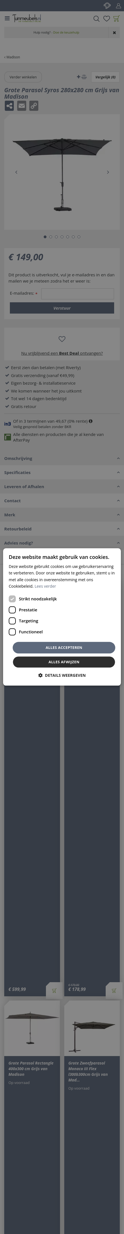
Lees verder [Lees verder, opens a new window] (45, 586)
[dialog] (62, 617)
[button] (62, 675)
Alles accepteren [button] (64, 647)
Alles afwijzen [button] (63, 662)
